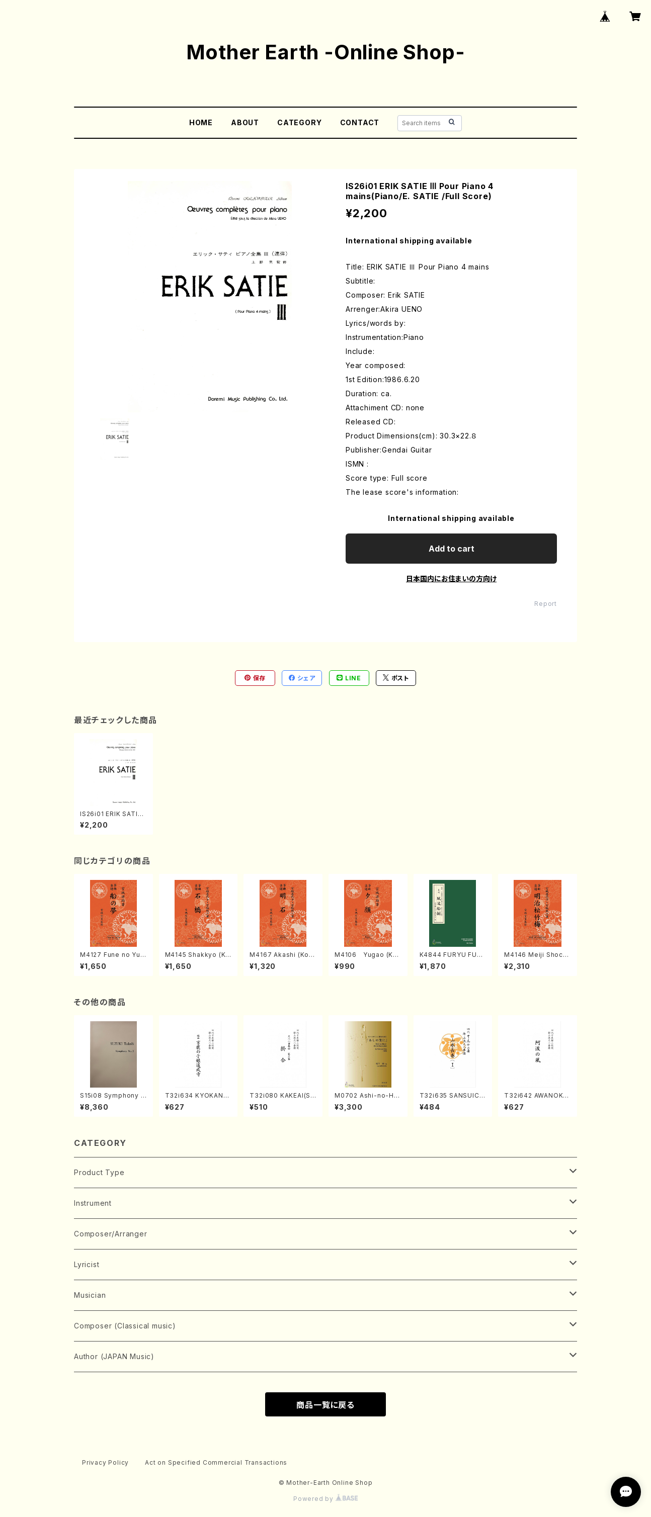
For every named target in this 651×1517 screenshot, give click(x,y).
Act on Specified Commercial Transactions (216, 1462)
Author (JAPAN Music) (114, 1356)
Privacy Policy (105, 1462)
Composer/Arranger (110, 1233)
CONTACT (360, 122)
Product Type (99, 1172)
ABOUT (245, 122)
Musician (90, 1295)
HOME (201, 122)
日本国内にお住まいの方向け (451, 578)
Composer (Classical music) (125, 1325)
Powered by (325, 1498)
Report (545, 603)
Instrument (93, 1203)
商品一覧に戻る (325, 1405)
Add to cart (451, 549)
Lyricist (86, 1264)
